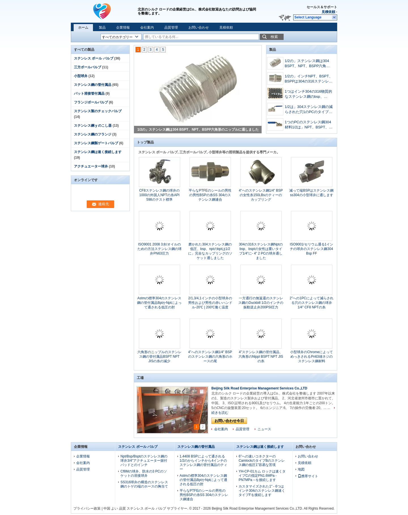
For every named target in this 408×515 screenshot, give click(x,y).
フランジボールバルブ (91, 102)
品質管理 (171, 27)
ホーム (83, 27)
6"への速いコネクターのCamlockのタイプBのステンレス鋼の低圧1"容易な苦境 (262, 460)
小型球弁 (81, 76)
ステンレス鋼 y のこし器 (93, 126)
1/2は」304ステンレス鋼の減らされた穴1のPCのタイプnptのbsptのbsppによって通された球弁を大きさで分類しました (309, 110)
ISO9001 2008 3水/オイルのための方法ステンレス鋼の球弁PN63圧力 (159, 248)
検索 (274, 37)
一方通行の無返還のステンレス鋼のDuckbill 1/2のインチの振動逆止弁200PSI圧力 (260, 302)
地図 (301, 469)
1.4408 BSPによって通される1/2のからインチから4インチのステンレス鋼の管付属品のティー (203, 462)
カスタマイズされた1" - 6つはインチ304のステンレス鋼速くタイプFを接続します (262, 490)
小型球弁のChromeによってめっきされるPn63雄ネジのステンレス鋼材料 (311, 356)
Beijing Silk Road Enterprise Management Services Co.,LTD (259, 388)
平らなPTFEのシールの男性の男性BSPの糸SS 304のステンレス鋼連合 (210, 195)
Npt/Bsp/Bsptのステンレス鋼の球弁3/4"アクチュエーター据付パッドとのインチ (143, 460)
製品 (102, 27)
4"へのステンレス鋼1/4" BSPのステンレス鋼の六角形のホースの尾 (210, 356)
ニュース (264, 429)
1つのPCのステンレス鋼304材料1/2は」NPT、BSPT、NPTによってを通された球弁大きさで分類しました (309, 125)
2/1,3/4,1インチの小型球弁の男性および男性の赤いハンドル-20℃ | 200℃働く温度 (210, 302)
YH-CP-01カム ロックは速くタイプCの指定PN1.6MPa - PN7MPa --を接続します (262, 475)
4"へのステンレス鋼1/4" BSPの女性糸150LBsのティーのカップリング (261, 195)
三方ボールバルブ (87, 67)
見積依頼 (328, 12)
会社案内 (147, 27)
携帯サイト (308, 476)
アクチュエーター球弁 (91, 166)
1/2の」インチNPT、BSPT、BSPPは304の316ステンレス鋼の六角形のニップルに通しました (309, 79)
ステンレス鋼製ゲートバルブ (96, 143)
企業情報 (123, 27)
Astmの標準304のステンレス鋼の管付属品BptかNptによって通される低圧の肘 (159, 302)
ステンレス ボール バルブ (93, 58)
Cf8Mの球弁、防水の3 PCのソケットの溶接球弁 (143, 473)
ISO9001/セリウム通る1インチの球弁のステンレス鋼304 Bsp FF (311, 248)
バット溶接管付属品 (89, 94)
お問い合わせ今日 (229, 421)
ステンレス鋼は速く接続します (98, 152)
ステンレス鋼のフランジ (92, 134)
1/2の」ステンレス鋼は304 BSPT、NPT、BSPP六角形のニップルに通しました (198, 130)
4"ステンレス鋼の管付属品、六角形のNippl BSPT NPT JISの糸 (261, 356)
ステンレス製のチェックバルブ (98, 111)
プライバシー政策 (87, 508)
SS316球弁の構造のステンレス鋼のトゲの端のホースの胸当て (144, 484)
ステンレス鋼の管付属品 (92, 85)
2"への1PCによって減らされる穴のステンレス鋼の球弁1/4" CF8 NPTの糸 (311, 302)
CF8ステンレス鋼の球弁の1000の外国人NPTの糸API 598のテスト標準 (159, 195)
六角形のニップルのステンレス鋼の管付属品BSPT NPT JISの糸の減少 (159, 356)
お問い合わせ (198, 27)
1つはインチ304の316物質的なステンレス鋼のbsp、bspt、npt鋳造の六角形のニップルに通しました (308, 94)
